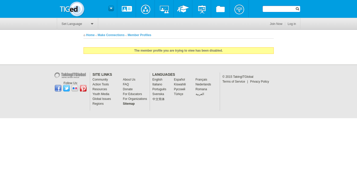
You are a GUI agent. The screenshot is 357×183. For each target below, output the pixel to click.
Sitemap (129, 103)
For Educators (132, 94)
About (126, 9)
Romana (201, 89)
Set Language (77, 24)
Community (145, 9)
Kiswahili (180, 84)
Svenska (158, 94)
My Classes (164, 9)
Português (159, 89)
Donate (128, 89)
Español (179, 79)
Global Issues (102, 99)
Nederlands (203, 84)
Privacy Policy (259, 81)
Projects (239, 9)
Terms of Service (235, 81)
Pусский (179, 89)
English (157, 79)
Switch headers (110, 8)
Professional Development (183, 9)
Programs (201, 9)
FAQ (126, 84)
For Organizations (135, 99)
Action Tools (101, 84)
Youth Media (101, 94)
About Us (129, 79)
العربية (200, 94)
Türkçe (178, 94)
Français (201, 79)
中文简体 (158, 99)
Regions (98, 103)
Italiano (157, 84)
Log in (292, 24)
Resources (220, 9)
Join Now (276, 24)
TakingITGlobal (243, 77)
